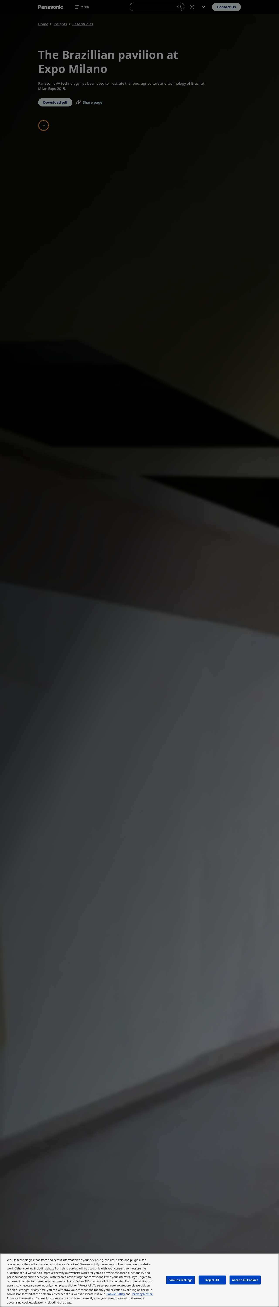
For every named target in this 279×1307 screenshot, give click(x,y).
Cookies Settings (180, 1280)
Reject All (212, 1280)
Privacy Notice (142, 1294)
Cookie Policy (115, 1294)
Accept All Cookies (245, 1280)
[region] (139, 1280)
